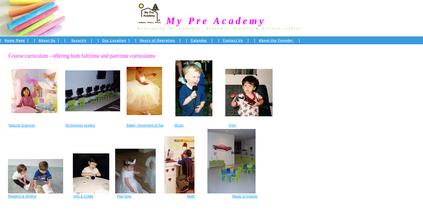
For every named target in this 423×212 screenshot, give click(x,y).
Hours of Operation (157, 40)
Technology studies (80, 125)
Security (78, 40)
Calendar (199, 40)
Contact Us (233, 40)
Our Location (114, 40)
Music (179, 125)
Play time (124, 196)
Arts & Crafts (83, 196)
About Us (47, 40)
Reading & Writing (22, 196)
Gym (232, 125)
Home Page (15, 40)
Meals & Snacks (244, 196)
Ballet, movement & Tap (145, 125)
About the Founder (276, 40)
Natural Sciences (22, 125)
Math (191, 196)
